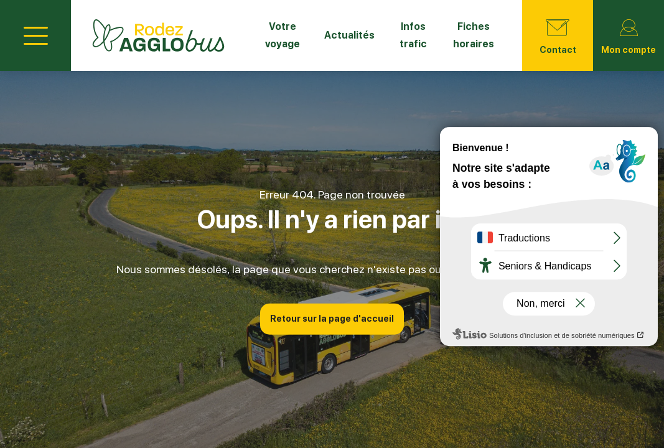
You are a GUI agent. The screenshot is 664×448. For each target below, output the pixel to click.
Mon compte (628, 34)
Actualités (349, 35)
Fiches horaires (473, 35)
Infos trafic (413, 35)
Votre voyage (282, 35)
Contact (558, 34)
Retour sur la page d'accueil (332, 319)
